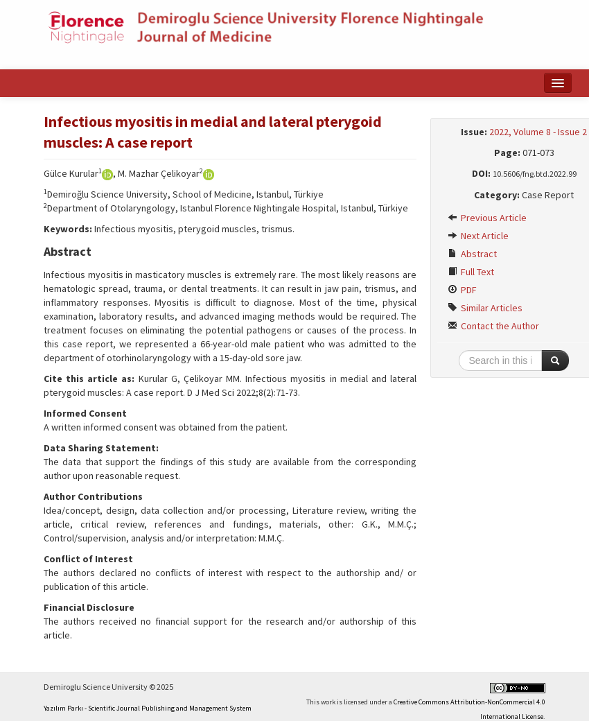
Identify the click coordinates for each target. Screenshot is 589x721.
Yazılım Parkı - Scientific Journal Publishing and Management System (148, 708)
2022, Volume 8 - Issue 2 (538, 131)
